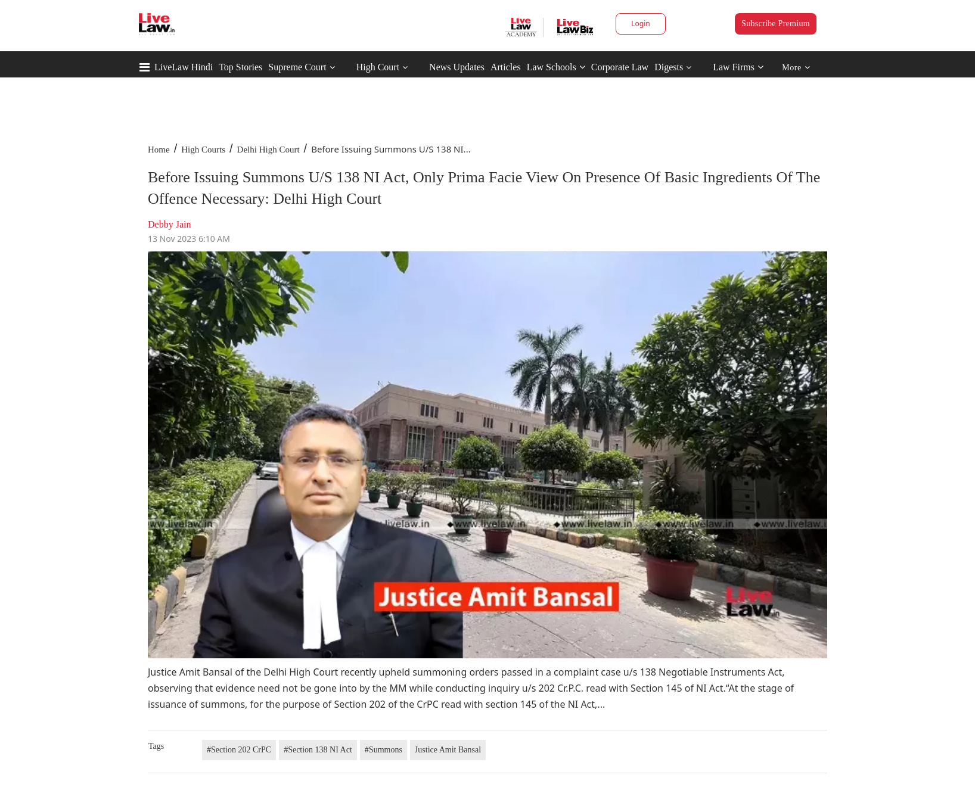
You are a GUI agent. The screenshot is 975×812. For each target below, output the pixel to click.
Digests (668, 67)
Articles (505, 67)
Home (159, 149)
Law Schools (556, 67)
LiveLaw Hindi (183, 67)
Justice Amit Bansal (448, 749)
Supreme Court (297, 67)
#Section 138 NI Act (318, 749)
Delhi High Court (268, 149)
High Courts (203, 149)
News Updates (457, 67)
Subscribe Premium (775, 23)
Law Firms (738, 67)
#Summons (383, 749)
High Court (377, 67)
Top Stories (240, 67)
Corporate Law (619, 67)
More (796, 67)
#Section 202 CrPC (239, 749)
